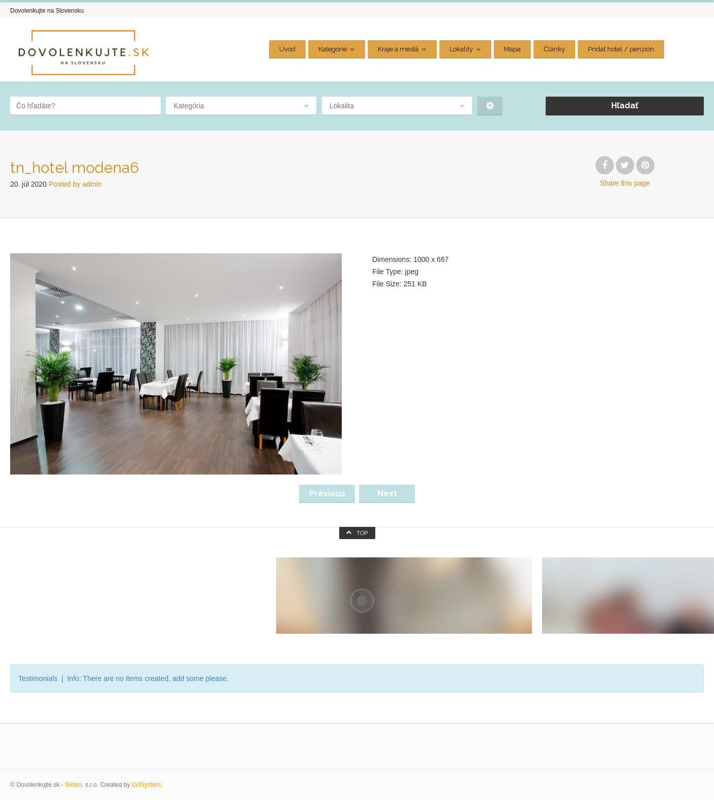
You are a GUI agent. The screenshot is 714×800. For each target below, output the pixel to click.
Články (554, 49)
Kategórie (332, 49)
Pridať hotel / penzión (621, 49)
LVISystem (146, 784)
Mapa (512, 49)
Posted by (75, 184)
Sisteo (73, 784)
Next (387, 493)
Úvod (287, 49)
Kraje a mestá (398, 49)
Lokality (461, 49)
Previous (327, 493)
